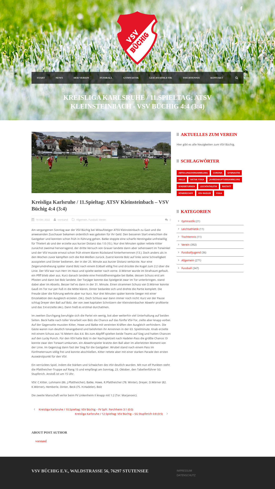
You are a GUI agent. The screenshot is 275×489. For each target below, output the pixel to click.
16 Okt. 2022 (43, 219)
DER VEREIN (81, 77)
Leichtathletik (190, 229)
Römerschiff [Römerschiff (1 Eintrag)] (186, 193)
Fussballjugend (191, 252)
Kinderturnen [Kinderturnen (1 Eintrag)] (187, 186)
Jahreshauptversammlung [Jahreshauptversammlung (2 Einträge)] (224, 179)
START (41, 77)
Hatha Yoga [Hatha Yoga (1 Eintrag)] (197, 179)
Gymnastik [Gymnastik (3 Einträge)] (233, 172)
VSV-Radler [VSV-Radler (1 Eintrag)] (204, 193)
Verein (102, 219)
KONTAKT (216, 77)
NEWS (59, 77)
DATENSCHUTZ (186, 475)
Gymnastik (188, 221)
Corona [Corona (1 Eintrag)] (217, 172)
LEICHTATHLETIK (161, 77)
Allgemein (81, 219)
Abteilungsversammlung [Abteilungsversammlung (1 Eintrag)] (193, 172)
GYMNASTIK (131, 77)
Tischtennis (188, 237)
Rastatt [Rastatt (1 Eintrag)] (226, 186)
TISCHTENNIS (191, 77)
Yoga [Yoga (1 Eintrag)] (219, 193)
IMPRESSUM (184, 470)
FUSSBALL (106, 77)
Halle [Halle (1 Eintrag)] (182, 179)
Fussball (93, 219)
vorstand (63, 219)
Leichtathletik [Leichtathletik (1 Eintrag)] (208, 186)
